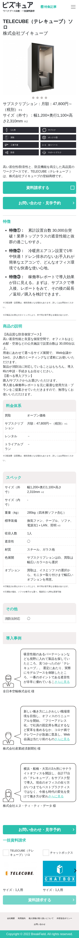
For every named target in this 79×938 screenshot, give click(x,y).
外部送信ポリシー (64, 918)
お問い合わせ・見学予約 (46, 203)
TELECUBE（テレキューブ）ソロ (22, 853)
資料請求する (37, 188)
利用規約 (22, 918)
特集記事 (49, 6)
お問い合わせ (39, 924)
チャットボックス (61, 852)
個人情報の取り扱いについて (41, 918)
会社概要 (11, 918)
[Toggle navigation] (73, 7)
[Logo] (19, 7)
